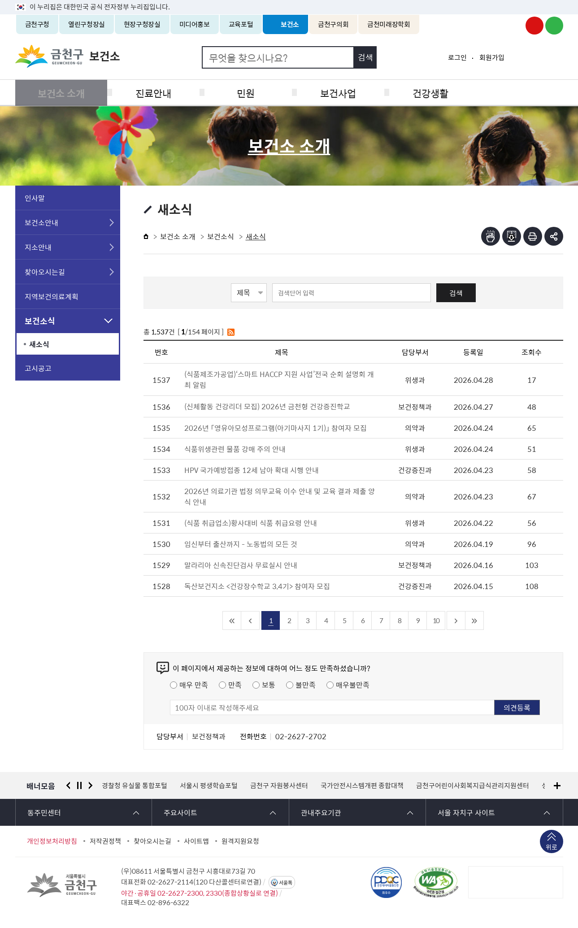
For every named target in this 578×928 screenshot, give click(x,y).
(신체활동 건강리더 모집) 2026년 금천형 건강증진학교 (273, 406)
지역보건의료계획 (51, 296)
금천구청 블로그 (554, 26)
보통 (268, 684)
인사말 (35, 197)
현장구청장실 (142, 24)
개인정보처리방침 (52, 841)
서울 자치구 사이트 (466, 812)
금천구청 (37, 24)
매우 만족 (193, 684)
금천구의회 (333, 24)
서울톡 (285, 882)
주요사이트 (180, 812)
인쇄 (532, 236)
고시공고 (38, 368)
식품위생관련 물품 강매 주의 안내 (235, 448)
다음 (90, 785)
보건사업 (334, 92)
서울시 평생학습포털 (209, 785)
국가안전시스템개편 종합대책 (362, 785)
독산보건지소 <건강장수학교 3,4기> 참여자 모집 (257, 586)
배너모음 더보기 (557, 785)
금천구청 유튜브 (534, 26)
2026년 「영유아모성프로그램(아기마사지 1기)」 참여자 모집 (275, 427)
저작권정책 (105, 841)
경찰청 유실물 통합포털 (134, 785)
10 (436, 620)
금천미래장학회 (388, 24)
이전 (68, 785)
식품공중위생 (517, 92)
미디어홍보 (194, 24)
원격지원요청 (240, 841)
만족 (235, 684)
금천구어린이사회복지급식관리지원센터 (472, 785)
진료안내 (152, 92)
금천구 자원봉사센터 (279, 785)
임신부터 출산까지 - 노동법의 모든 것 (240, 543)
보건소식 (40, 321)
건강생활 (426, 92)
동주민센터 (44, 812)
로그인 (457, 57)
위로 (551, 847)
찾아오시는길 (45, 271)
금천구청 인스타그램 (515, 26)
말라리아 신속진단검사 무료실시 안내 (240, 564)
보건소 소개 (60, 92)
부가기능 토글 (553, 236)
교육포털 (241, 24)
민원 (243, 92)
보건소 (290, 24)
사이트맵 (196, 841)
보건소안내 (41, 222)
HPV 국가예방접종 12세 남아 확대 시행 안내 (251, 469)
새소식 (39, 344)
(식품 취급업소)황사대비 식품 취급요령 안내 (250, 522)
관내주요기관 (321, 812)
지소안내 (38, 247)
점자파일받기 (511, 236)
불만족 (306, 684)
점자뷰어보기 (490, 236)
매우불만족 (352, 684)
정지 (79, 785)
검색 (456, 292)
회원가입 (491, 57)
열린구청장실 (86, 24)
